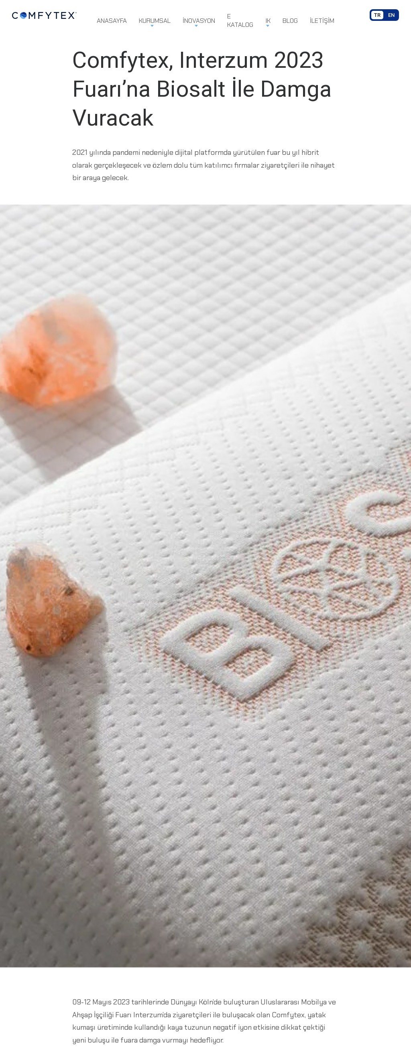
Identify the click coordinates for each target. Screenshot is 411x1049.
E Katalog (240, 20)
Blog (290, 20)
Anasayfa (112, 20)
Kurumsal (155, 20)
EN (391, 15)
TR (377, 15)
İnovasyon (199, 20)
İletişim (322, 20)
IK (268, 20)
